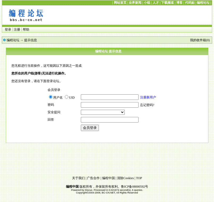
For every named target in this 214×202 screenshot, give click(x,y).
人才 (156, 3)
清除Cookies (125, 178)
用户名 (56, 97)
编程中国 (108, 178)
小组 (147, 3)
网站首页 (120, 3)
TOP (139, 178)
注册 (17, 29)
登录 (8, 29)
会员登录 (90, 128)
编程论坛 (203, 3)
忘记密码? (147, 105)
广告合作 (93, 178)
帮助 (26, 29)
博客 (179, 3)
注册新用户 (148, 97)
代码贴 (190, 3)
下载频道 (167, 3)
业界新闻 (135, 3)
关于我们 (78, 178)
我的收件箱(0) (200, 40)
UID (70, 97)
